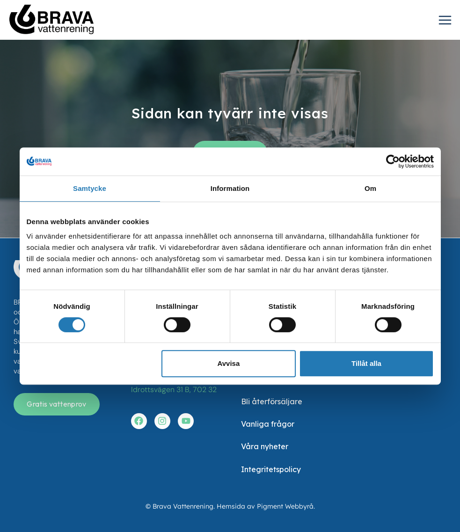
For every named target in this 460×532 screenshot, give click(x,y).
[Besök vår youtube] (186, 421)
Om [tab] (370, 188)
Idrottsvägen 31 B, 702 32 (174, 389)
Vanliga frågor (267, 424)
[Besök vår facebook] (139, 421)
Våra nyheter (264, 446)
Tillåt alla (366, 363)
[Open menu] (447, 21)
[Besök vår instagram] (162, 421)
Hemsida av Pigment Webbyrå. (266, 506)
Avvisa (228, 363)
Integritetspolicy (271, 469)
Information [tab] (230, 188)
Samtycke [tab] (89, 188)
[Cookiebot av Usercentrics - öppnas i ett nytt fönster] (393, 161)
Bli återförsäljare (271, 401)
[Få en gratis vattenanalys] (56, 404)
